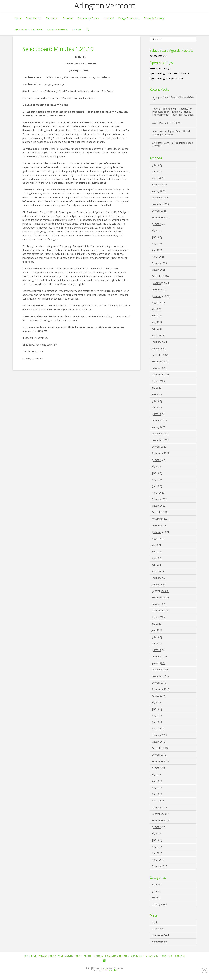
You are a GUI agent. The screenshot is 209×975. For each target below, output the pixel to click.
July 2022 (156, 466)
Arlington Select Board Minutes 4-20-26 (173, 99)
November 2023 (160, 361)
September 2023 (160, 374)
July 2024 (156, 309)
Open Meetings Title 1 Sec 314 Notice (170, 73)
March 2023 (158, 413)
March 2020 (158, 649)
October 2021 (159, 525)
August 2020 (158, 617)
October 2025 (159, 210)
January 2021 (158, 584)
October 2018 (159, 754)
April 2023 (157, 407)
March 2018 (158, 800)
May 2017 (157, 846)
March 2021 (158, 571)
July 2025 (156, 230)
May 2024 (157, 322)
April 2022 (157, 485)
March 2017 (158, 859)
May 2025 (157, 243)
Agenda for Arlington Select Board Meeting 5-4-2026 (171, 133)
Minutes (156, 890)
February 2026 (159, 184)
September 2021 (160, 531)
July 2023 (156, 387)
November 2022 (160, 440)
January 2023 (158, 427)
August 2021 (158, 538)
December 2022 (160, 433)
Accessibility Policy (70, 956)
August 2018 (158, 767)
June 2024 (157, 315)
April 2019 (157, 722)
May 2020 (157, 636)
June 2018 (157, 781)
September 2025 (160, 217)
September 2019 (160, 689)
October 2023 (159, 368)
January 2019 (158, 741)
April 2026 (157, 171)
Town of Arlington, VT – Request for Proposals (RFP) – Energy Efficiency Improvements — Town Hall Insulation (173, 111)
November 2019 (160, 676)
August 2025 (158, 223)
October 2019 (159, 682)
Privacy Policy (47, 956)
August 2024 (158, 302)
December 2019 (160, 669)
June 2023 (157, 394)
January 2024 (158, 348)
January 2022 (158, 505)
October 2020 (159, 604)
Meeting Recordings (160, 68)
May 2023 (157, 400)
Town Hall (30, 956)
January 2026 (158, 191)
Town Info (166, 956)
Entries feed (158, 928)
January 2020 (158, 662)
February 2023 (159, 420)
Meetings (156, 884)
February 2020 (159, 656)
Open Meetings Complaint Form (167, 78)
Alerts (88, 956)
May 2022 (157, 479)
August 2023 (158, 381)
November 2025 (160, 204)
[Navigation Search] (87, 29)
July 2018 (156, 774)
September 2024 (160, 295)
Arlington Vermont (104, 5)
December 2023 (160, 355)
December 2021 (160, 512)
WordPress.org (159, 941)
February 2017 (159, 866)
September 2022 (160, 453)
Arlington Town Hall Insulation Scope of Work (172, 144)
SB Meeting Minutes (117, 956)
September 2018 (160, 761)
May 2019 (157, 715)
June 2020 (157, 630)
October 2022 (159, 446)
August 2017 (158, 826)
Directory (152, 956)
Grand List (137, 956)
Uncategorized (159, 904)
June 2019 (157, 708)
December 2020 (160, 590)
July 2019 (156, 702)
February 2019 (159, 735)
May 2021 (157, 558)
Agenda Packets (158, 55)
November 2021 (160, 518)
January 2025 (158, 269)
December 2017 (160, 813)
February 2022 (159, 499)
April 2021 (157, 564)
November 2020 (160, 597)
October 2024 (159, 289)
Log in (155, 922)
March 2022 (158, 492)
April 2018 (157, 794)
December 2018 (160, 748)
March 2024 (158, 335)
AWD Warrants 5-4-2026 (166, 123)
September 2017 (160, 820)
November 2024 (160, 282)
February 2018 (159, 807)
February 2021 (159, 577)
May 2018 (157, 787)
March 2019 (158, 728)
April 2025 (157, 250)
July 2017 (156, 833)
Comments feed (160, 935)
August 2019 (158, 695)
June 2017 (157, 839)
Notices (156, 897)
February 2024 (159, 341)
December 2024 (160, 276)
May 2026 (157, 164)
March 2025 (158, 256)
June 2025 (157, 236)
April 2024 (157, 328)
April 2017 (157, 853)
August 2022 (158, 459)
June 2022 (157, 472)
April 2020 (157, 643)
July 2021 (156, 545)
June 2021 (157, 551)
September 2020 (160, 610)
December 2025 (160, 197)
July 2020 (156, 623)
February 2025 (159, 263)
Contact (180, 956)
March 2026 (158, 178)
